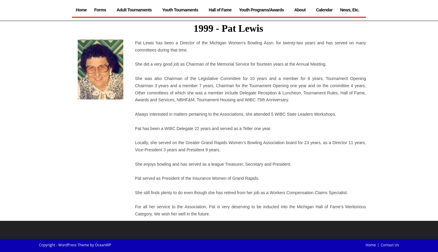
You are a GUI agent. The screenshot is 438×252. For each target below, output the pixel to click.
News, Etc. (351, 10)
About (301, 10)
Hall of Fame (220, 9)
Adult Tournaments (136, 10)
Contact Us (390, 245)
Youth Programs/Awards (263, 10)
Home (81, 9)
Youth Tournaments (181, 10)
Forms (101, 10)
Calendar (324, 9)
